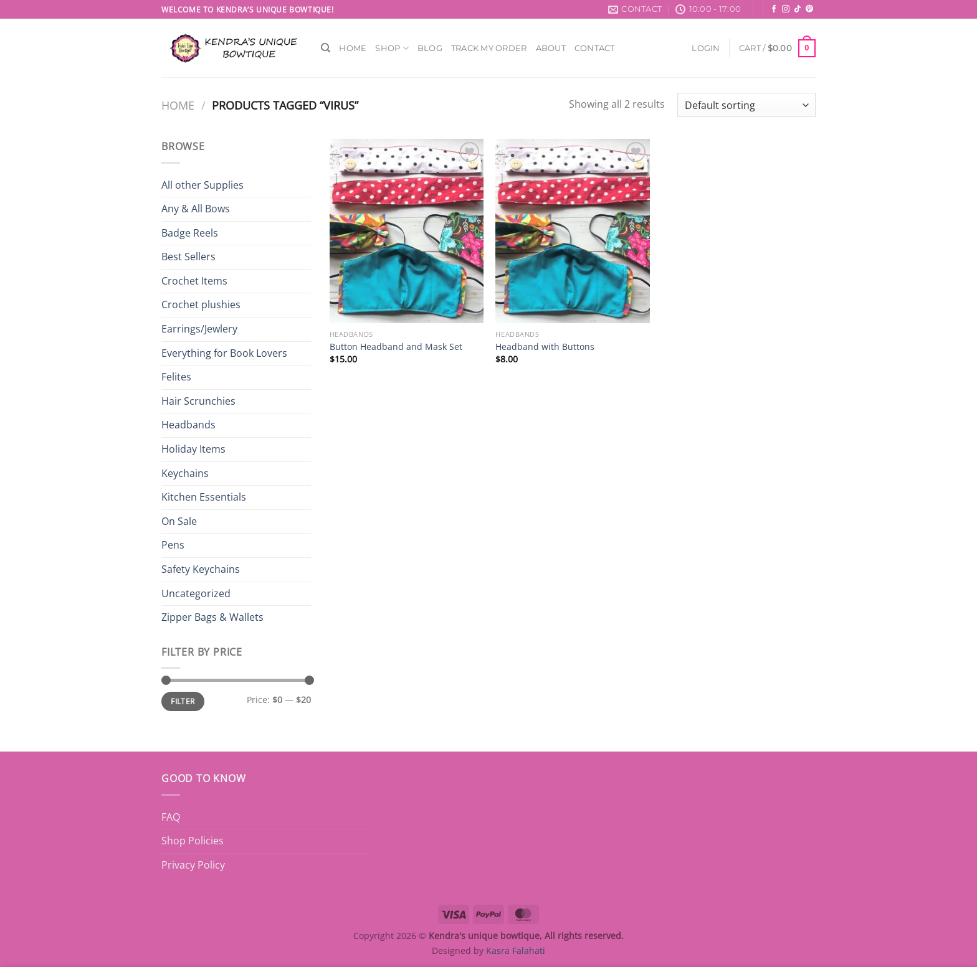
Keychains (185, 473)
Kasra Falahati (515, 950)
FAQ (170, 817)
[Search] (325, 48)
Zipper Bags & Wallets (212, 617)
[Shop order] (746, 105)
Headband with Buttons (544, 346)
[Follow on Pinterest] (809, 9)
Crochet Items (194, 281)
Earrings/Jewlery (199, 329)
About (551, 48)
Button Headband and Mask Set (396, 346)
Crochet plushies (201, 304)
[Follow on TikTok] (797, 9)
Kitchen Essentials (203, 497)
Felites (176, 377)
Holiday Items (193, 449)
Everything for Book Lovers (224, 353)
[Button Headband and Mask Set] (407, 231)
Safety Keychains (200, 569)
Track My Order (489, 48)
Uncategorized (196, 593)
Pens (172, 545)
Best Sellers (188, 256)
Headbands (188, 425)
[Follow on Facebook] (774, 9)
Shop (391, 48)
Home (352, 48)
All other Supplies (202, 185)
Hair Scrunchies (198, 401)
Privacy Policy (193, 865)
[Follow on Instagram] (785, 9)
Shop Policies (192, 840)
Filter (182, 701)
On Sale (179, 521)
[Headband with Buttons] (572, 231)
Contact (594, 48)
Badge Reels (189, 233)
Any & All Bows (195, 208)
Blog (429, 48)
